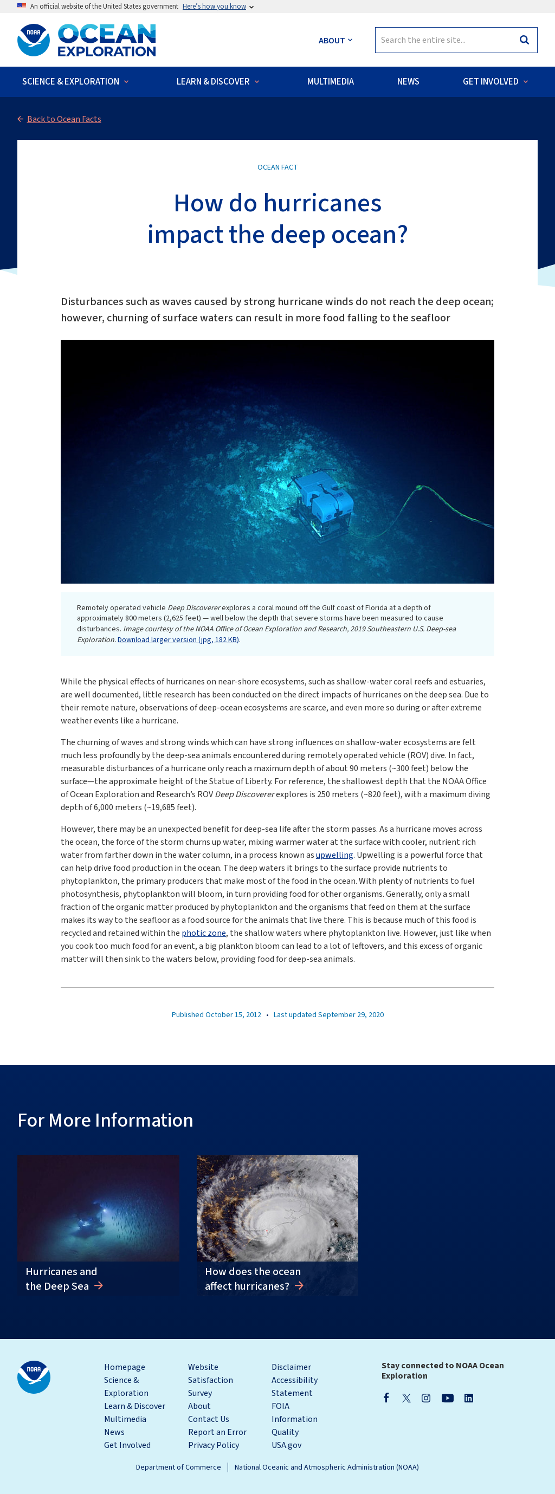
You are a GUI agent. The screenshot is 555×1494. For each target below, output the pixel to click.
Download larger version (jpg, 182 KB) (178, 640)
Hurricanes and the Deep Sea (61, 1278)
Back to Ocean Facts (64, 119)
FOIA (280, 1406)
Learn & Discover (134, 1406)
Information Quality (295, 1425)
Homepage (124, 1367)
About (199, 1406)
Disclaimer (291, 1367)
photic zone (204, 933)
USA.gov (286, 1445)
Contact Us (208, 1419)
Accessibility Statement (295, 1386)
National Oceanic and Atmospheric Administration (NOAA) (327, 1467)
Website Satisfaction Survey (210, 1380)
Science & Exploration (126, 1386)
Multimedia (125, 1419)
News (114, 1432)
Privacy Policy (213, 1445)
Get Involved (127, 1445)
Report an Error (217, 1432)
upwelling (334, 855)
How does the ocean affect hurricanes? (253, 1278)
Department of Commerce (178, 1467)
